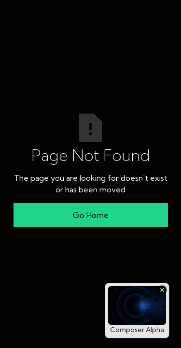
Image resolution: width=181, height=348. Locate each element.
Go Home (91, 215)
